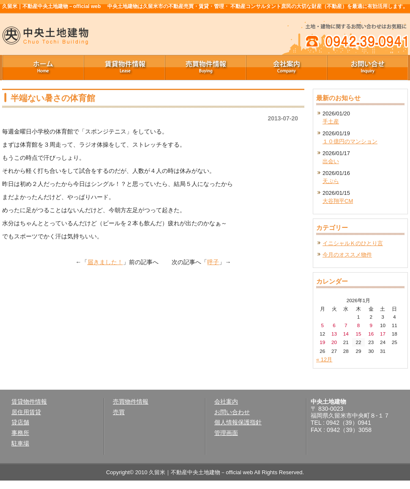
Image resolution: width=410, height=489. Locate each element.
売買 (119, 412)
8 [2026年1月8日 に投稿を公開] (358, 325)
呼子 (213, 262)
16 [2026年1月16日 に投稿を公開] (371, 333)
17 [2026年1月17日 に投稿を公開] (382, 333)
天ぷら (331, 181)
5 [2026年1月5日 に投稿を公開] (322, 325)
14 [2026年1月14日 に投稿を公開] (346, 333)
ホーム (42, 67)
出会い (331, 161)
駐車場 (20, 443)
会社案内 (286, 67)
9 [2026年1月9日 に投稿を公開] (370, 325)
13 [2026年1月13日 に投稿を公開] (334, 333)
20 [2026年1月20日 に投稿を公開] (334, 342)
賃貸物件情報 (123, 67)
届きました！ (105, 262)
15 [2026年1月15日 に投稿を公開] (358, 333)
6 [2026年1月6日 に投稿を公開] (334, 325)
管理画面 (226, 432)
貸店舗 (20, 422)
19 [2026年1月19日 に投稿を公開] (322, 342)
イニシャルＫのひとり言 (353, 243)
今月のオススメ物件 (347, 254)
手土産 (331, 121)
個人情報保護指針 (238, 422)
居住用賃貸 (26, 412)
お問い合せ (367, 67)
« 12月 (324, 359)
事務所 (20, 432)
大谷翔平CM (338, 201)
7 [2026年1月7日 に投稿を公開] (345, 325)
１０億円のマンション (350, 141)
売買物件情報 (205, 67)
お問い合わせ (232, 412)
